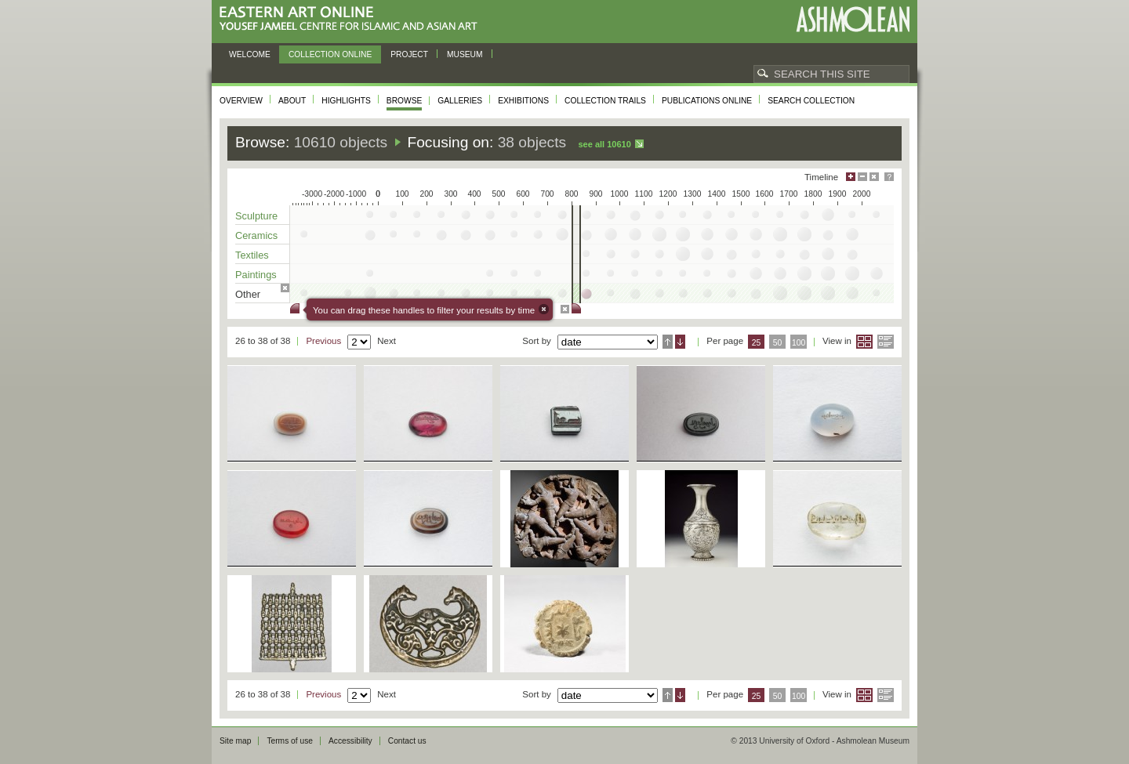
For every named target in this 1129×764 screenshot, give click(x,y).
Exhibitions (523, 100)
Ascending (668, 342)
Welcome (249, 54)
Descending (680, 342)
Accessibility (350, 741)
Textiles (252, 255)
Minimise (862, 176)
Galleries (459, 100)
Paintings (256, 275)
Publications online (707, 100)
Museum (465, 54)
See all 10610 (604, 144)
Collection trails (605, 100)
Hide (874, 176)
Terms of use (290, 741)
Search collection (811, 100)
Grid (864, 342)
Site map (235, 741)
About (292, 100)
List (885, 342)
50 (777, 343)
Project (409, 54)
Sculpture (256, 216)
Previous (323, 341)
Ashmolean (852, 19)
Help (889, 176)
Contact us (407, 741)
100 (798, 343)
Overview (241, 100)
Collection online (330, 54)
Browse (405, 100)
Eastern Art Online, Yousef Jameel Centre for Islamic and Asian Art (352, 19)
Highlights (346, 100)
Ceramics (256, 235)
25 (756, 343)
